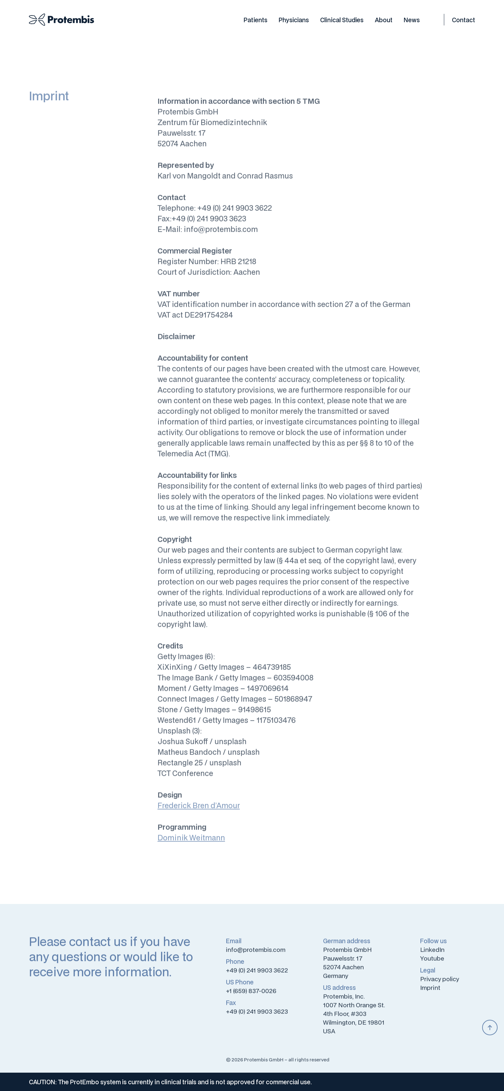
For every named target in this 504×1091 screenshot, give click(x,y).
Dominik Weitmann (191, 841)
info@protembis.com (255, 953)
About (383, 19)
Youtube (432, 961)
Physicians (294, 19)
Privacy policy (439, 982)
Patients (255, 19)
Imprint (430, 991)
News (412, 19)
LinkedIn (432, 953)
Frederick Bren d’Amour (199, 809)
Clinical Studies (342, 19)
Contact (463, 19)
